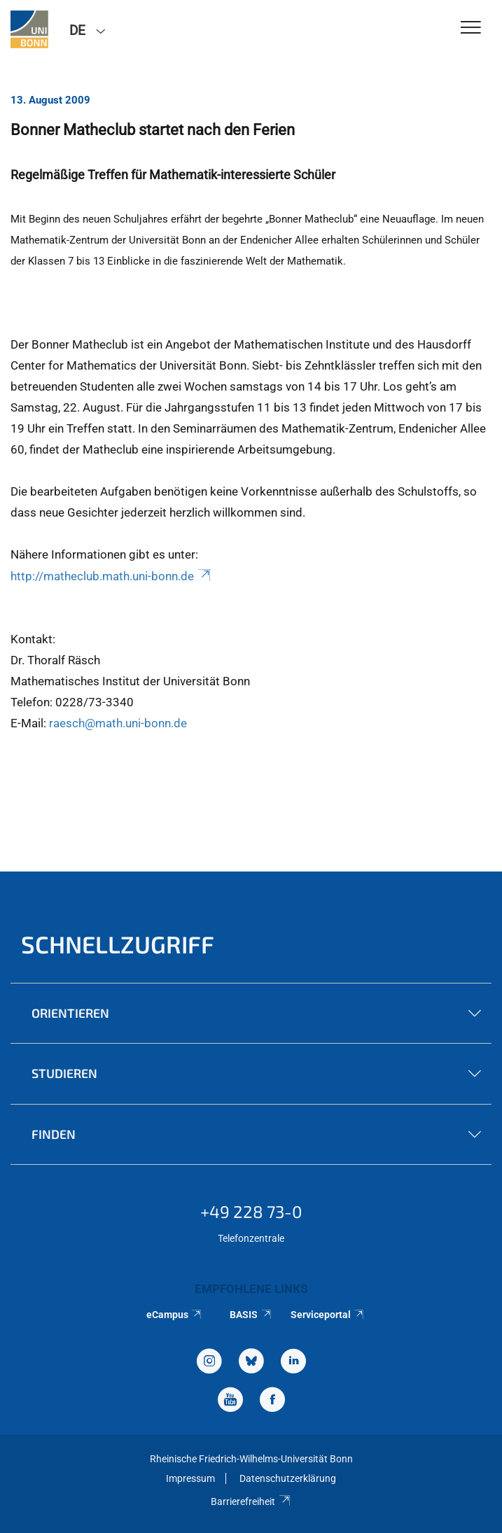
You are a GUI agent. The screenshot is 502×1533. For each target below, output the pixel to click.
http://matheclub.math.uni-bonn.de (112, 576)
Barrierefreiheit (251, 1501)
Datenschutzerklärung (287, 1478)
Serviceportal (328, 1314)
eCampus (174, 1314)
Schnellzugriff (117, 944)
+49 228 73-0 (251, 1211)
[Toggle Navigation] (471, 28)
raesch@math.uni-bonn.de (118, 723)
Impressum (190, 1478)
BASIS (251, 1314)
